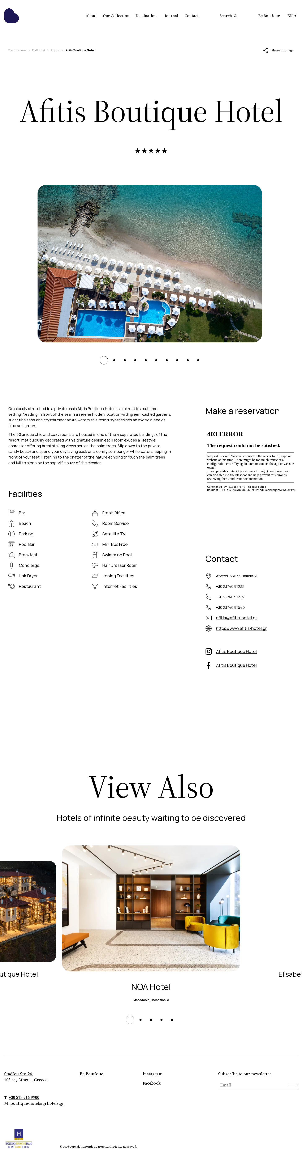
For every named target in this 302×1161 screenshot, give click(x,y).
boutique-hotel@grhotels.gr (37, 1103)
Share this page (278, 50)
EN (292, 15)
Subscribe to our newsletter (245, 1074)
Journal (171, 15)
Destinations (147, 15)
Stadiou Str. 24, (18, 1074)
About (91, 15)
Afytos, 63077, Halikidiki (236, 575)
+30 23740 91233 (230, 586)
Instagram (153, 1074)
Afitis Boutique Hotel (236, 651)
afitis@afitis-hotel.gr (236, 618)
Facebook (152, 1083)
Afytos (55, 50)
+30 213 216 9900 (24, 1097)
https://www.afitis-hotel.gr (241, 628)
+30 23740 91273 (230, 596)
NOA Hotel (151, 986)
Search (228, 15)
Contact (192, 15)
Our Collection (116, 15)
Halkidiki (38, 50)
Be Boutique (269, 15)
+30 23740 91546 (230, 607)
